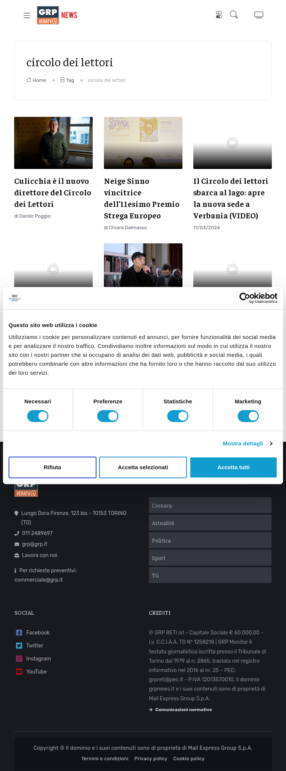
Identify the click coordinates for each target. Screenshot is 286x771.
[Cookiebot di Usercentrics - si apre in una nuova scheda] (244, 298)
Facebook (32, 630)
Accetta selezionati (143, 467)
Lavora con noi (36, 553)
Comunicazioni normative (180, 707)
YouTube (31, 669)
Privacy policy (150, 756)
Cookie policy (188, 756)
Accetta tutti (233, 467)
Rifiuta (52, 467)
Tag (67, 80)
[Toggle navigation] (27, 15)
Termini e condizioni (104, 756)
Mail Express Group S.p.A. (220, 745)
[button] (235, 15)
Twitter (29, 643)
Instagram (33, 656)
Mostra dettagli (243, 443)
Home (36, 80)
